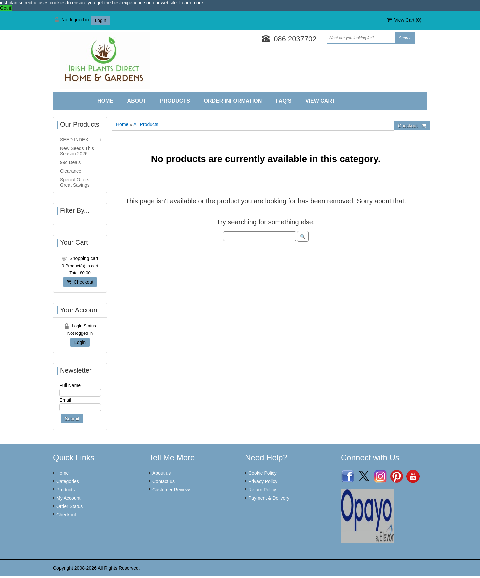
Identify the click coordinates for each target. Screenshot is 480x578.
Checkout (80, 282)
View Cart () (404, 20)
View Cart (320, 101)
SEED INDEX (74, 139)
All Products (145, 124)
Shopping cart (83, 258)
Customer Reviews (171, 489)
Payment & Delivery (268, 498)
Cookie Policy (262, 473)
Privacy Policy (262, 481)
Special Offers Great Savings (75, 182)
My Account (68, 498)
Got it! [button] (6, 8)
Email (65, 400)
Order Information (233, 101)
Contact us (163, 481)
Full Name (70, 385)
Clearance (70, 171)
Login (100, 20)
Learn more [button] (191, 2)
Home (105, 101)
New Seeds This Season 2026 (77, 151)
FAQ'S (283, 101)
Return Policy (262, 489)
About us (161, 473)
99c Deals (70, 162)
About (136, 101)
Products (175, 101)
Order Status (69, 506)
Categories (67, 481)
